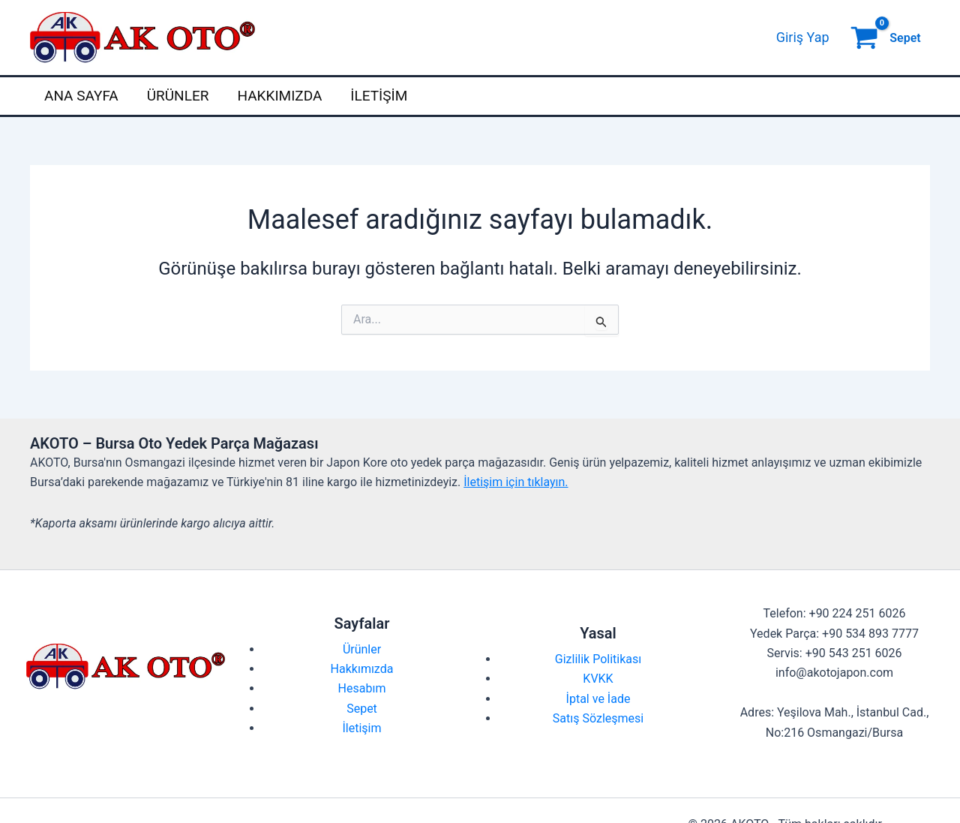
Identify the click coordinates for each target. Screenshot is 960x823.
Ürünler (178, 95)
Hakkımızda (279, 95)
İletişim (378, 95)
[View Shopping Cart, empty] (887, 38)
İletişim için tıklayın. (516, 482)
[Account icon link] (803, 37)
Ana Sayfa (81, 95)
